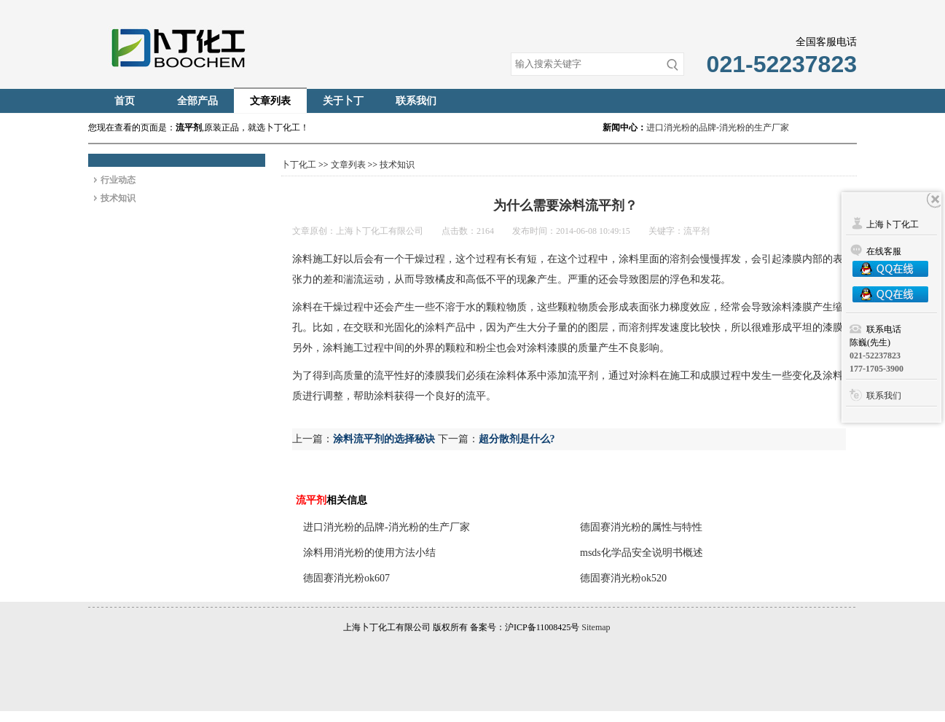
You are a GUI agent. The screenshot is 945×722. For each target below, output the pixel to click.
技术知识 (118, 198)
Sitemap (595, 627)
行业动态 (118, 180)
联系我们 (416, 100)
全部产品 (197, 100)
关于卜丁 (343, 100)
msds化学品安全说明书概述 (641, 552)
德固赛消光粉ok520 (623, 578)
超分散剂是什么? (517, 438)
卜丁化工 (298, 165)
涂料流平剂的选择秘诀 (384, 438)
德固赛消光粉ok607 (346, 578)
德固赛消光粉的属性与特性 (641, 527)
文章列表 (270, 100)
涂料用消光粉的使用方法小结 (369, 552)
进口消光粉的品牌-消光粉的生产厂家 (717, 127)
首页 (124, 100)
